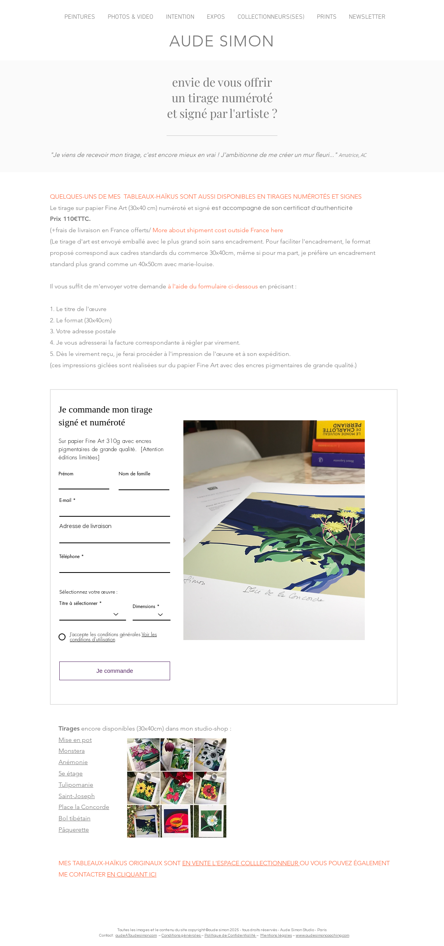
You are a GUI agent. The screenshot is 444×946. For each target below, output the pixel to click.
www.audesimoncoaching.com (322, 935)
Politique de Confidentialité (230, 935)
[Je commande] (114, 670)
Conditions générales (181, 935)
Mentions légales (276, 935)
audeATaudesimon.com (136, 935)
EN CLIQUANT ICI (131, 874)
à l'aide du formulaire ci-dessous (213, 286)
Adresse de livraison (85, 526)
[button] (274, 530)
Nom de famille (134, 473)
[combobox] (114, 536)
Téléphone (69, 556)
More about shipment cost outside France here (218, 230)
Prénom (66, 473)
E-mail (65, 500)
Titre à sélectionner (78, 603)
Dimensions (144, 606)
